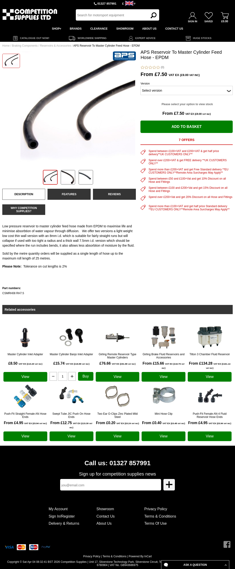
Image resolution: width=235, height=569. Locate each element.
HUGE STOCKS (202, 38)
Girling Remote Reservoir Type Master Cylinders (117, 356)
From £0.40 (163, 423)
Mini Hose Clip (163, 413)
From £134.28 (209, 365)
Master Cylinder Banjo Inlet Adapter (71, 354)
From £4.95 (25, 423)
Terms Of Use (155, 523)
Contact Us (105, 516)
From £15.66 (164, 365)
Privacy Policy (155, 509)
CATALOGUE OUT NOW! (34, 38)
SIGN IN (192, 21)
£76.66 (117, 363)
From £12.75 (71, 425)
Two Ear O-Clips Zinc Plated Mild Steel (117, 415)
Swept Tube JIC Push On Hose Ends (71, 415)
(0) (152, 67)
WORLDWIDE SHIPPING (92, 38)
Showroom (105, 509)
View (25, 377)
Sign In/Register (62, 516)
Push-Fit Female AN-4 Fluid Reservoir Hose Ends (210, 415)
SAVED (208, 21)
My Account (58, 509)
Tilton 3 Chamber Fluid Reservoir (210, 354)
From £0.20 (117, 423)
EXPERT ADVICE (145, 38)
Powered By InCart (140, 556)
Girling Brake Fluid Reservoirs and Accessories (164, 356)
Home (6, 45)
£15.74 (71, 363)
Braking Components (25, 45)
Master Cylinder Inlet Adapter (25, 354)
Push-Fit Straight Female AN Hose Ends (25, 415)
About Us (104, 523)
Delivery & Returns (64, 523)
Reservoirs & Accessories (55, 45)
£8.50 (25, 363)
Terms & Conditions (160, 516)
